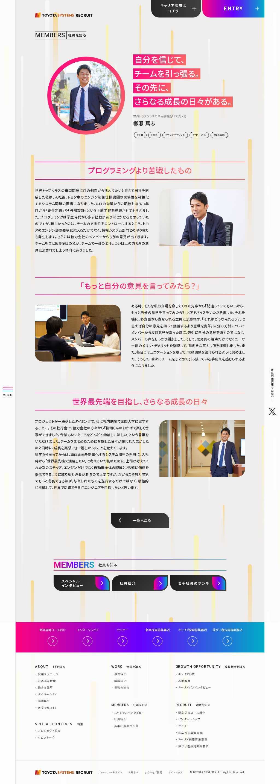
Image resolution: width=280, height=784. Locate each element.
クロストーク (46, 737)
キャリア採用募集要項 (192, 637)
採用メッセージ (48, 674)
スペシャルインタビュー (129, 712)
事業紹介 (120, 674)
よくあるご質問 (153, 772)
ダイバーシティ (47, 694)
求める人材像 (47, 681)
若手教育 (184, 681)
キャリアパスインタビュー (194, 687)
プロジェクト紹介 (49, 730)
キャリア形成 (186, 674)
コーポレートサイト (111, 772)
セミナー (122, 637)
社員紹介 (120, 719)
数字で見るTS (47, 708)
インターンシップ (87, 637)
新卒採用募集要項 (157, 637)
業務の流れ (122, 687)
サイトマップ (175, 772)
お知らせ (133, 772)
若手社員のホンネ (126, 726)
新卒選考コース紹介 (52, 637)
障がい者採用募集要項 (227, 637)
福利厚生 (44, 701)
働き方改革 (45, 687)
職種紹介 (120, 681)
